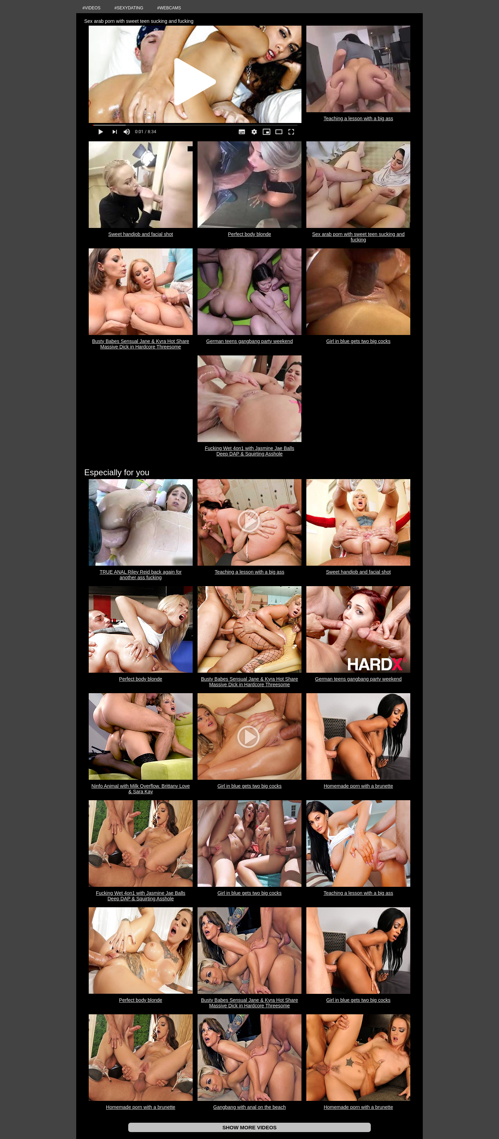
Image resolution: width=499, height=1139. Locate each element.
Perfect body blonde (249, 234)
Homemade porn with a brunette (358, 786)
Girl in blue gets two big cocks (358, 341)
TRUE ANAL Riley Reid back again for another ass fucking (140, 574)
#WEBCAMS (169, 8)
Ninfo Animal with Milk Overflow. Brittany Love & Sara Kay (140, 788)
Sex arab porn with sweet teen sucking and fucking (358, 236)
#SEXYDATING (128, 8)
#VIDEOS (91, 8)
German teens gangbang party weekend (249, 341)
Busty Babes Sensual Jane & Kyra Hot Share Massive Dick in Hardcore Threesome (140, 344)
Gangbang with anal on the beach (249, 1107)
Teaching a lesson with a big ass (358, 118)
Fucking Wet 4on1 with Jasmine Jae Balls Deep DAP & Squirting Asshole (249, 451)
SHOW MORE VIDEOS (249, 1127)
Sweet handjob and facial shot (140, 234)
